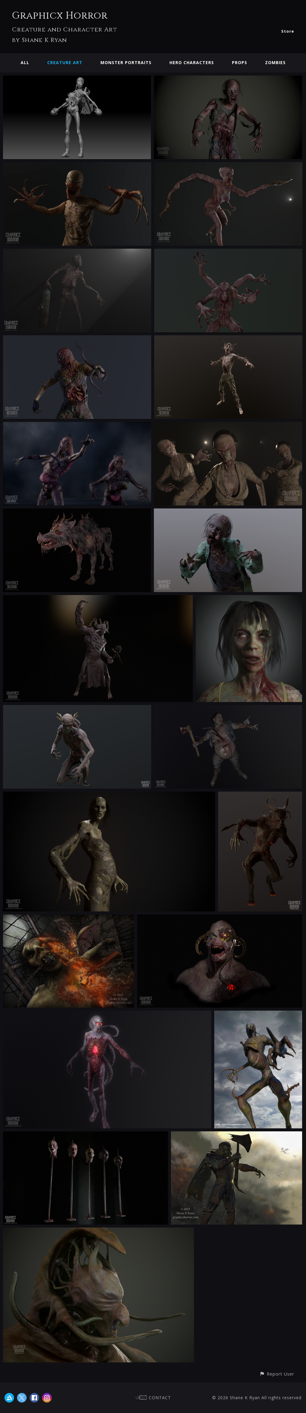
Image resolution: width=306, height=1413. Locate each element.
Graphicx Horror (60, 15)
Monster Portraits (126, 62)
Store (287, 31)
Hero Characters (191, 62)
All (25, 62)
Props (239, 62)
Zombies (275, 62)
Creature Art (64, 62)
